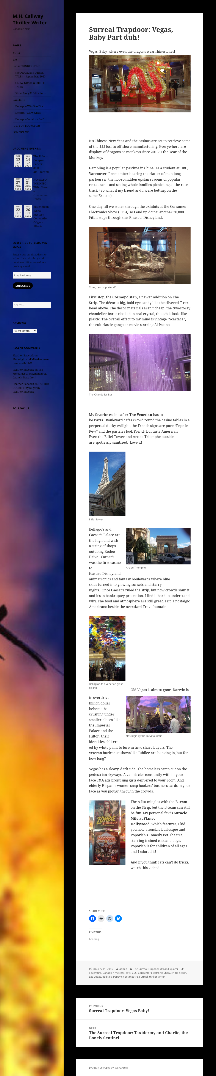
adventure (95, 973)
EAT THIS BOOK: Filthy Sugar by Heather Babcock (31, 388)
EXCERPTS (19, 100)
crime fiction (178, 973)
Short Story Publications (30, 93)
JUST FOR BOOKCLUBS (27, 126)
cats (128, 973)
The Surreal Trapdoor (146, 969)
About (16, 53)
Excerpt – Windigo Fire (29, 106)
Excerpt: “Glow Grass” (28, 113)
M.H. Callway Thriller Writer (30, 19)
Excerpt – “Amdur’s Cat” (29, 119)
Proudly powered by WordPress (108, 1068)
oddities (107, 976)
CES (134, 973)
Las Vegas (95, 976)
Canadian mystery (113, 973)
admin (123, 969)
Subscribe (23, 286)
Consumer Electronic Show (154, 973)
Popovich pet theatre (125, 976)
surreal (143, 976)
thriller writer (157, 976)
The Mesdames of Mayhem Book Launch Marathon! (30, 373)
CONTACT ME (21, 132)
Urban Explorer (169, 969)
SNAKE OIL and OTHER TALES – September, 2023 (30, 74)
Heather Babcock (23, 355)
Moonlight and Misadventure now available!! (31, 361)
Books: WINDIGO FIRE (26, 66)
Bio (15, 59)
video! (154, 867)
